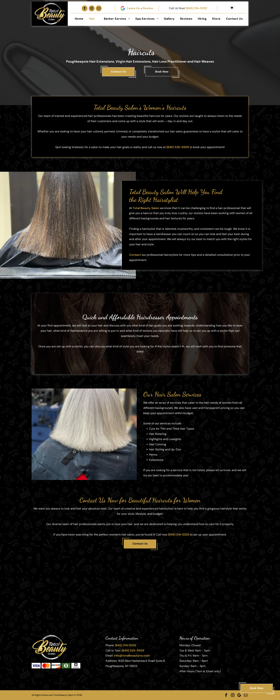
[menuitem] (79, 19)
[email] (99, 8)
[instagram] (92, 8)
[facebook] (85, 8)
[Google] (239, 695)
